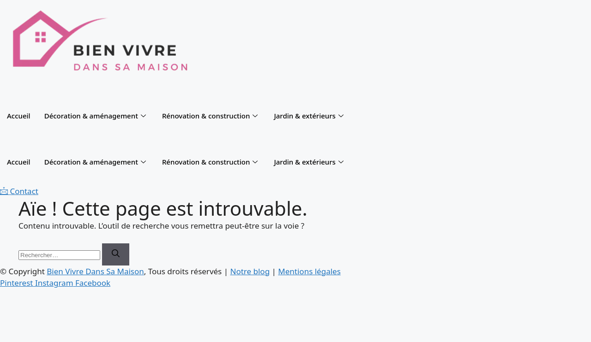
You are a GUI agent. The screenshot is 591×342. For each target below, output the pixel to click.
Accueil (18, 115)
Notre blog (250, 271)
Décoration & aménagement (96, 115)
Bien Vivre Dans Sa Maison (95, 271)
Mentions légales (309, 271)
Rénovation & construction (211, 115)
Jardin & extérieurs (309, 115)
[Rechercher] (115, 254)
